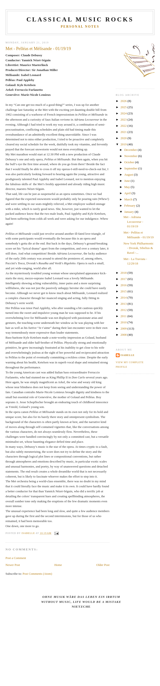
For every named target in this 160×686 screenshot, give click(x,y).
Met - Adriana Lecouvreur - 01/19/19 (133, 221)
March (128, 199)
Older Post (102, 565)
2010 (124, 322)
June (127, 181)
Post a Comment (15, 558)
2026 (124, 101)
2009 (124, 328)
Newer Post (12, 565)
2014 (124, 297)
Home (58, 565)
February (130, 205)
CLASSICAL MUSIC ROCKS (80, 19)
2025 (124, 107)
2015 (124, 291)
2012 (124, 310)
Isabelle (128, 355)
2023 (124, 119)
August (129, 174)
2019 (124, 144)
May (127, 187)
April (128, 193)
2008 (124, 334)
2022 (124, 125)
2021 (124, 132)
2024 (124, 113)
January (129, 211)
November (131, 156)
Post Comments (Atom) (37, 573)
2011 (124, 316)
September (131, 168)
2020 (124, 138)
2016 (124, 285)
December (131, 150)
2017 (124, 279)
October (129, 162)
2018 (124, 272)
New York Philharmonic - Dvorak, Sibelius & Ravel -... (138, 248)
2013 (124, 303)
